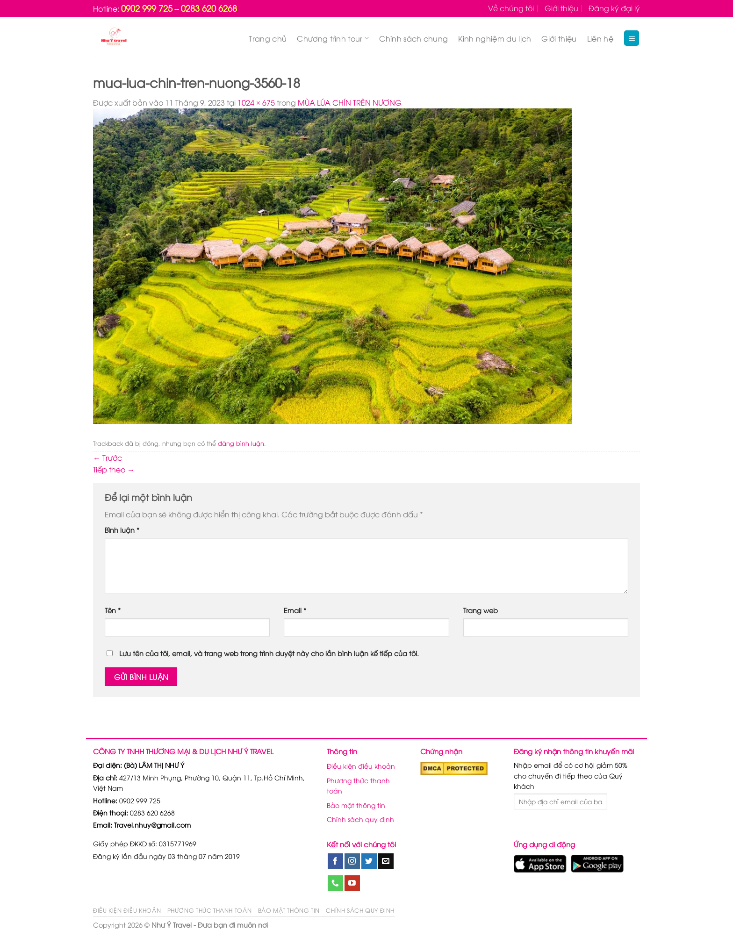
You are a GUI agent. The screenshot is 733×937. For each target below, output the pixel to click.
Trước (107, 457)
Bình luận (122, 529)
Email (295, 610)
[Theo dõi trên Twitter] (369, 861)
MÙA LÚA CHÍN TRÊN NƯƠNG (350, 102)
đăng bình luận (241, 443)
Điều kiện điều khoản (361, 765)
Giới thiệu (561, 8)
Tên (113, 610)
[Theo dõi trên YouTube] (352, 883)
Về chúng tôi (511, 8)
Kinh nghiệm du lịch (494, 38)
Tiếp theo (114, 469)
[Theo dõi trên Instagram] (352, 861)
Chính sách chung (413, 38)
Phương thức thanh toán (358, 785)
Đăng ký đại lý (614, 8)
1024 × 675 (256, 102)
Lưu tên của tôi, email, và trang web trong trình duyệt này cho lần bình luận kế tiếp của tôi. (269, 653)
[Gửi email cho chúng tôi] (386, 861)
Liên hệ (600, 38)
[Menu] (631, 38)
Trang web (480, 610)
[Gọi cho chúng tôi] (335, 883)
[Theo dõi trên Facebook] (335, 861)
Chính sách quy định (360, 819)
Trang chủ (268, 38)
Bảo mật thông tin (356, 805)
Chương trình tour (333, 38)
